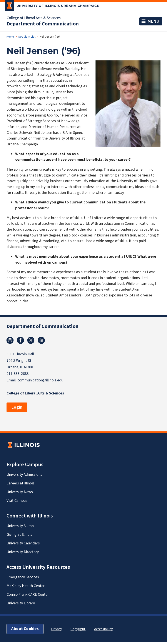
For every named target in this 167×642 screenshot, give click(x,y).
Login (16, 407)
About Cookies (25, 629)
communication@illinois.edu (40, 380)
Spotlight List (26, 37)
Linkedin (41, 340)
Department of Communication (43, 24)
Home (10, 37)
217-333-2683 (18, 373)
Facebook (20, 340)
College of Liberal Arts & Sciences (34, 18)
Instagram (10, 340)
